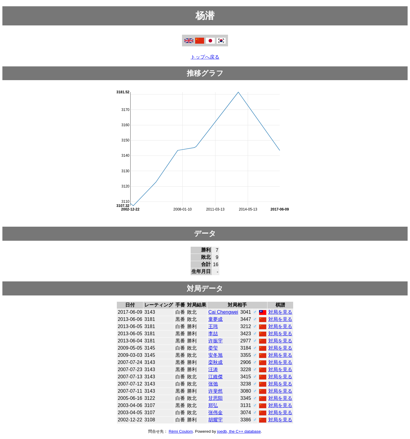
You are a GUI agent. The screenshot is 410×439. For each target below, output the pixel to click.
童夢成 (215, 319)
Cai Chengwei (223, 312)
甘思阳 (215, 398)
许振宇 (215, 340)
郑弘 (213, 405)
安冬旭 (215, 355)
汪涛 (213, 369)
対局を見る (280, 312)
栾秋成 (215, 362)
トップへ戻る (205, 57)
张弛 (213, 383)
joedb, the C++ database (239, 431)
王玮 (213, 326)
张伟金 (215, 412)
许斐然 (215, 391)
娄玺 (213, 347)
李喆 (213, 333)
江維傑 (215, 376)
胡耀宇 (215, 419)
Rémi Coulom (181, 431)
